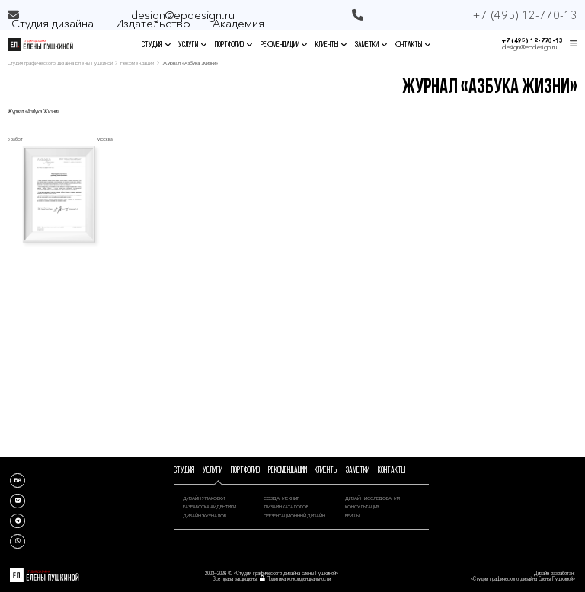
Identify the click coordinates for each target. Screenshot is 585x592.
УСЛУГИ (192, 45)
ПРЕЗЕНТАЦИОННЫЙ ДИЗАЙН (294, 515)
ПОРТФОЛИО (233, 45)
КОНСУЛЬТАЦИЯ (362, 506)
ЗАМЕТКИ (371, 45)
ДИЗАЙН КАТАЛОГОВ (286, 506)
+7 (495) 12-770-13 (532, 40)
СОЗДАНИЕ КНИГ (281, 498)
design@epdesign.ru (183, 15)
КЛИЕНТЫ (331, 45)
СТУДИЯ (156, 45)
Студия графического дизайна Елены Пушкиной (60, 63)
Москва (105, 139)
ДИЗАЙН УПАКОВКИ (204, 498)
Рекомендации (137, 63)
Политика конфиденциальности (299, 578)
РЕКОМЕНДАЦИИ (284, 45)
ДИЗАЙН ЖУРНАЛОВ (204, 515)
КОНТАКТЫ (412, 45)
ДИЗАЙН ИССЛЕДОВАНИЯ (372, 498)
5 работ (15, 139)
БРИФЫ (352, 515)
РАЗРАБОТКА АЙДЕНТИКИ (209, 506)
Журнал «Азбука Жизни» (33, 111)
